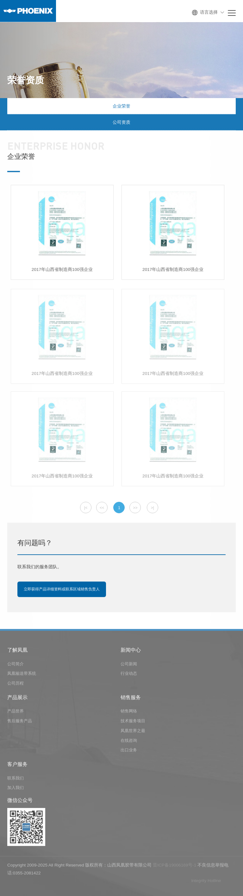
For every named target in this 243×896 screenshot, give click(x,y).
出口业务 (129, 751)
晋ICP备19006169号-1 (174, 866)
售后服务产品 (19, 722)
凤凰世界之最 (133, 732)
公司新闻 (129, 665)
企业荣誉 (121, 106)
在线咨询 (129, 741)
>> (135, 508)
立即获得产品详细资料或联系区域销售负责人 (62, 589)
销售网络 (129, 712)
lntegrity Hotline (206, 882)
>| (152, 508)
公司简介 (15, 665)
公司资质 (121, 122)
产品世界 (15, 712)
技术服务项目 (133, 722)
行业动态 (129, 674)
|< (85, 508)
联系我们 (15, 779)
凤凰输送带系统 (21, 674)
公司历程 (15, 684)
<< (102, 508)
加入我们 (15, 789)
